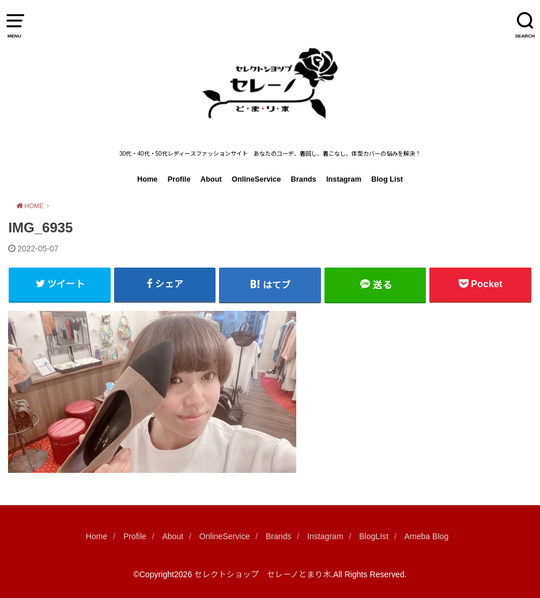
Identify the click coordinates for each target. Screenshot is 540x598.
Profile (179, 179)
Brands (303, 179)
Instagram (343, 179)
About (211, 179)
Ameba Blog (427, 536)
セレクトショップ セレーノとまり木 (262, 574)
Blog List (387, 179)
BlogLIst (373, 536)
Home (147, 179)
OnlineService (256, 179)
